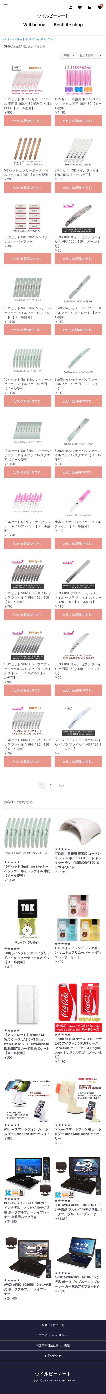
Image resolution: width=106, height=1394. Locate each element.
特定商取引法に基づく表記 (53, 1345)
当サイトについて (53, 1325)
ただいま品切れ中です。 (27, 120)
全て (4, 39)
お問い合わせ (53, 1355)
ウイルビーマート (53, 21)
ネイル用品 (16, 39)
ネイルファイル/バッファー (40, 39)
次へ (62, 785)
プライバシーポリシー (53, 1335)
